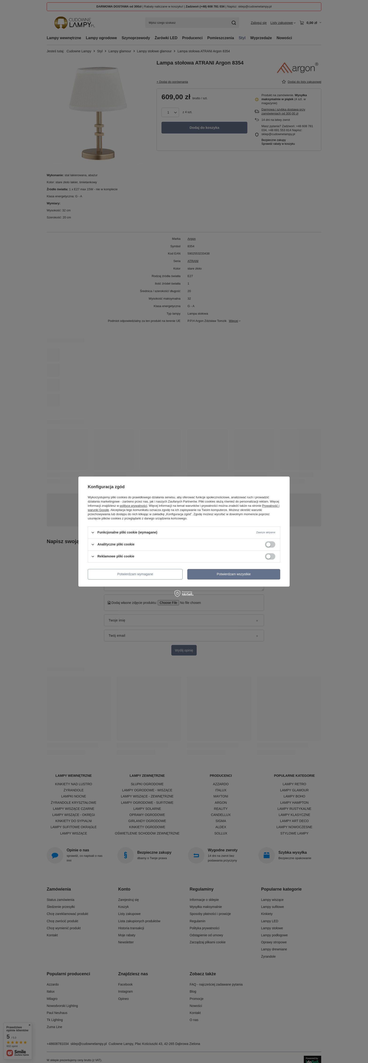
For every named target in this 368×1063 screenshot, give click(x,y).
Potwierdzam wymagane (135, 574)
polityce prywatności (133, 505)
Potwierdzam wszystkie (234, 574)
